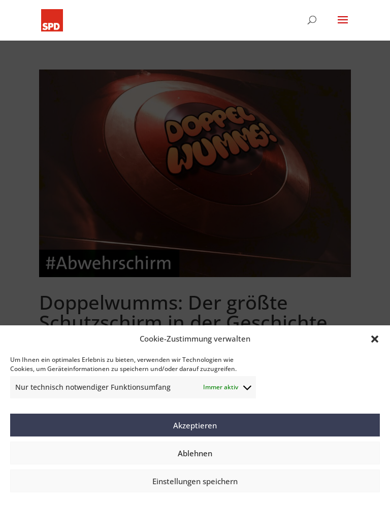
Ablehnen (195, 453)
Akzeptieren (195, 425)
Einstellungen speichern (195, 481)
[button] (375, 339)
